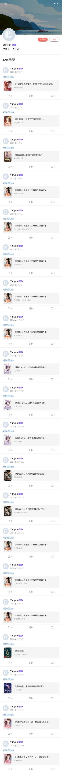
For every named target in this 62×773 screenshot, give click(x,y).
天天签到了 (18, 371)
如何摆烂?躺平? (19, 158)
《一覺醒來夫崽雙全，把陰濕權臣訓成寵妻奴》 (34, 84)
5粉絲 (16, 49)
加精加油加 (18, 264)
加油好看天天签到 (20, 512)
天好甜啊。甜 (19, 123)
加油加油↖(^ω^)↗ (20, 654)
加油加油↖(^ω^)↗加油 (22, 300)
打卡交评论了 (19, 335)
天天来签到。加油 (20, 583)
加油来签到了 (19, 442)
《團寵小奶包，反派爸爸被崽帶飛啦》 (30, 367)
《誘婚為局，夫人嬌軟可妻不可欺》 (29, 686)
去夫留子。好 (19, 725)
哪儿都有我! (18, 477)
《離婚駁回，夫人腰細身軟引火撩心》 (30, 474)
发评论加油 (18, 548)
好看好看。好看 (19, 619)
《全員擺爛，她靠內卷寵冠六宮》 (28, 155)
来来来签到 (18, 406)
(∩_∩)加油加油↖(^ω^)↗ (23, 229)
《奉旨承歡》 (20, 651)
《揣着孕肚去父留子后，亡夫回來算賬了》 (32, 722)
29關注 (6, 49)
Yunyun (7, 44)
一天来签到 (18, 690)
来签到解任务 (19, 761)
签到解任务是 (19, 87)
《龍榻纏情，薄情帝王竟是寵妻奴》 (29, 119)
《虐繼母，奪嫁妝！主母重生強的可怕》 (31, 190)
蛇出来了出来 (19, 193)
